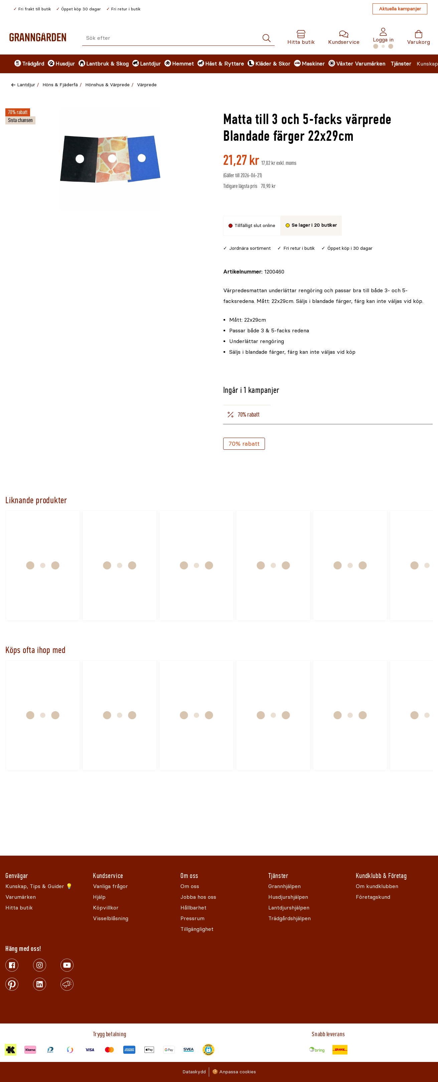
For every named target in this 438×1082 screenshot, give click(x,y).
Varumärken (370, 64)
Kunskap (427, 64)
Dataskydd (194, 1072)
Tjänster (401, 64)
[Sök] (266, 38)
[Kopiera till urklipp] (253, 271)
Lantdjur (26, 85)
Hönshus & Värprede (107, 85)
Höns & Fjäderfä (60, 85)
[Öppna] (110, 159)
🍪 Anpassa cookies (234, 1072)
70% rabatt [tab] (243, 414)
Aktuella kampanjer (400, 9)
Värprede (147, 85)
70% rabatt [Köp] (244, 443)
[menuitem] (25, 64)
